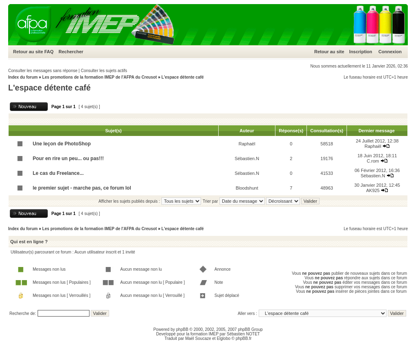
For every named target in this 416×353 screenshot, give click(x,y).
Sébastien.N (247, 158)
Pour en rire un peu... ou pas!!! (68, 158)
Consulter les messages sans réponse (43, 70)
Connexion (390, 51)
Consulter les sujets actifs (104, 70)
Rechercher (70, 51)
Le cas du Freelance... (58, 173)
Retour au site (28, 51)
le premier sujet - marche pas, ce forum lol (82, 188)
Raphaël (247, 143)
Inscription (360, 51)
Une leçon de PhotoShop (62, 144)
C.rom (373, 160)
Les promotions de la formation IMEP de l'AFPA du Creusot (99, 77)
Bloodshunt (247, 188)
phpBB (182, 329)
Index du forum (23, 77)
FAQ (49, 51)
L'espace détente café (182, 77)
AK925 (373, 190)
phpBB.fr (244, 338)
